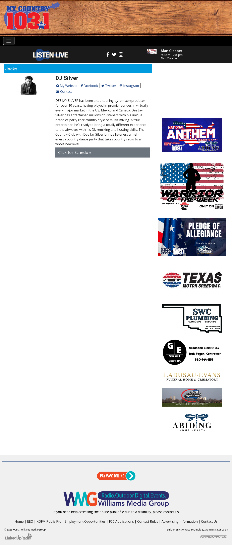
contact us (171, 512)
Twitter (108, 85)
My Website (66, 85)
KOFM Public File (49, 521)
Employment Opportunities (85, 521)
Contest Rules (147, 521)
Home (19, 521)
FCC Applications (121, 521)
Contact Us (209, 521)
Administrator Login (216, 529)
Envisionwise (183, 529)
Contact (64, 91)
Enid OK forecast (192, 110)
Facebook (89, 85)
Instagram (129, 85)
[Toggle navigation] (8, 41)
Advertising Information (180, 521)
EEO (30, 521)
